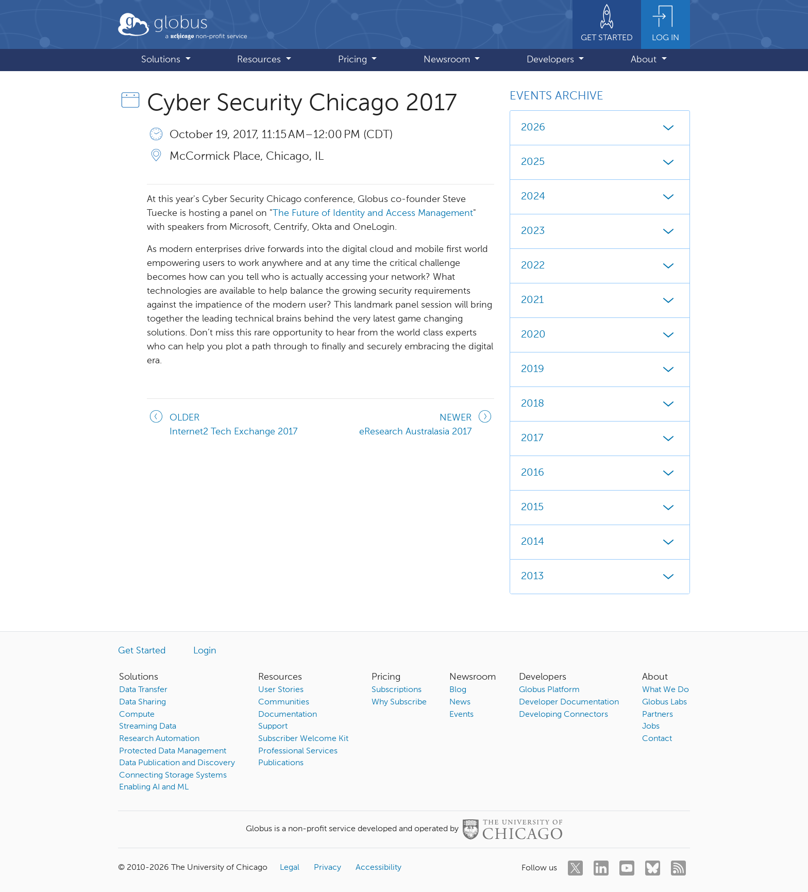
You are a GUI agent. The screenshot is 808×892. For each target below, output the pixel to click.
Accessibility (378, 868)
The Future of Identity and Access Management (373, 213)
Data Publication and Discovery (177, 763)
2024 (600, 197)
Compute (137, 715)
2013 (600, 576)
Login (204, 650)
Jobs (651, 726)
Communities (283, 702)
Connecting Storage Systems (173, 775)
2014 (600, 542)
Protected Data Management (172, 751)
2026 (600, 127)
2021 (600, 300)
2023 (600, 231)
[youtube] (626, 868)
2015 (600, 507)
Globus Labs (664, 702)
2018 (600, 404)
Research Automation (159, 739)
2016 (600, 473)
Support (273, 726)
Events (461, 715)
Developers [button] (552, 59)
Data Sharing (142, 702)
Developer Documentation (569, 702)
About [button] (645, 59)
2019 (600, 369)
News (459, 702)
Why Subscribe (399, 702)
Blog (457, 690)
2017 (600, 438)
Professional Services (298, 751)
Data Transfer (143, 690)
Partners (657, 715)
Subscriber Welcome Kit (303, 739)
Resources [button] (260, 59)
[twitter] (575, 868)
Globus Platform (549, 690)
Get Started (142, 650)
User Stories (281, 690)
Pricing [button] (353, 59)
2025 (600, 162)
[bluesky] (652, 868)
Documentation (287, 715)
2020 (600, 335)
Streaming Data (147, 726)
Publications (281, 763)
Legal (289, 868)
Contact (657, 739)
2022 (600, 266)
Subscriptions (397, 690)
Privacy (327, 868)
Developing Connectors (563, 715)
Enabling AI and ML (154, 787)
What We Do (665, 690)
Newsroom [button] (448, 59)
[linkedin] (601, 868)
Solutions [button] (162, 59)
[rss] (678, 868)
